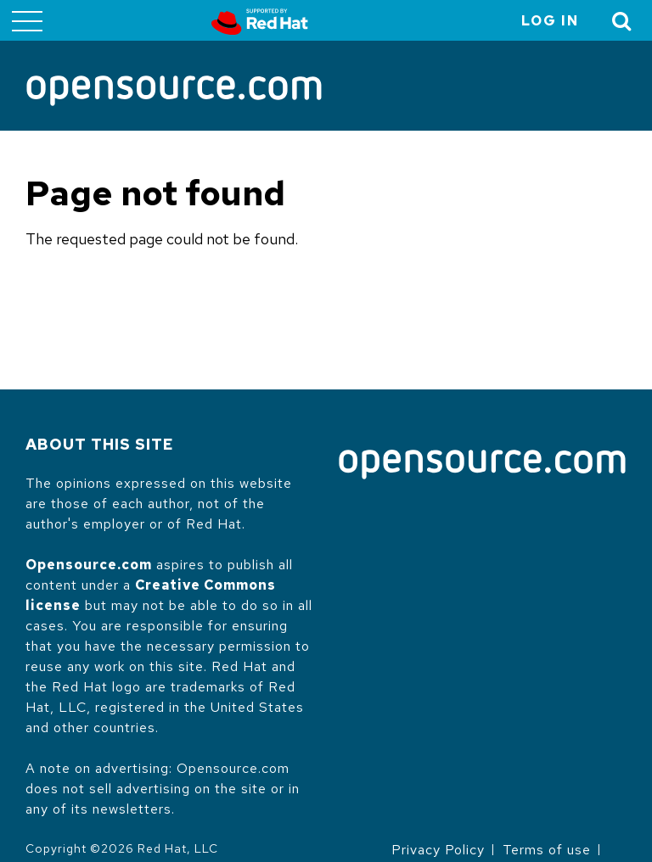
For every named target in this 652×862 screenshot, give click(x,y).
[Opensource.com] (174, 92)
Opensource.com (88, 565)
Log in (550, 21)
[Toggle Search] (622, 20)
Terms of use (547, 850)
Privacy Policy (438, 850)
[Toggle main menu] (27, 20)
